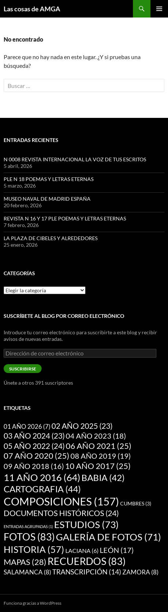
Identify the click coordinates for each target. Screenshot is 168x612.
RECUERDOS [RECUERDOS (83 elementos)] (86, 561)
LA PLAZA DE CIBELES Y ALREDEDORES (51, 238)
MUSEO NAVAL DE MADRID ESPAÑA (47, 199)
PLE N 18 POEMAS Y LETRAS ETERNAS (48, 179)
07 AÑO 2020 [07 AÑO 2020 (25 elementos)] (36, 456)
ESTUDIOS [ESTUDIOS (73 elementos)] (86, 524)
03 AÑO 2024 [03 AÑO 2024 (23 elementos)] (34, 435)
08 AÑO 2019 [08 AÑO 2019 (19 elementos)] (100, 455)
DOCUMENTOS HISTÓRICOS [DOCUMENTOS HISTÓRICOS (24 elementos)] (61, 513)
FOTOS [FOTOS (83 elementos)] (29, 537)
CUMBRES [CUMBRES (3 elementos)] (135, 504)
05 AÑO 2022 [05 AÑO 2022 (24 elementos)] (34, 446)
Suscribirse (22, 369)
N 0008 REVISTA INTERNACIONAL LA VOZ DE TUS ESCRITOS (75, 159)
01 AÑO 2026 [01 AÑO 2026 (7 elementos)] (27, 426)
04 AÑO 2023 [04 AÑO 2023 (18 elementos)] (96, 435)
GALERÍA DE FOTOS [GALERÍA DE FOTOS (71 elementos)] (108, 537)
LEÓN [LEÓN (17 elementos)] (117, 550)
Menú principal (159, 9)
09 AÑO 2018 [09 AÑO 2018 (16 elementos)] (34, 466)
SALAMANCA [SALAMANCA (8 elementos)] (27, 572)
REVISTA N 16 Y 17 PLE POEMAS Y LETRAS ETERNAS (65, 218)
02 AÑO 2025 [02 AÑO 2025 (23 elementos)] (81, 426)
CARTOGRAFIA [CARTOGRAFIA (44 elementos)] (42, 489)
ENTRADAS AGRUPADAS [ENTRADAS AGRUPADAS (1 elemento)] (28, 526)
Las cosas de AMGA (32, 9)
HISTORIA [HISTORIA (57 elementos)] (34, 549)
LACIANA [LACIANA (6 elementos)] (82, 550)
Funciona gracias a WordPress (32, 603)
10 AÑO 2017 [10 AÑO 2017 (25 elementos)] (98, 466)
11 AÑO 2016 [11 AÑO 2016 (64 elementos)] (42, 477)
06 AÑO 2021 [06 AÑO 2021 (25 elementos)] (98, 446)
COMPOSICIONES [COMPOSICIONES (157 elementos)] (61, 501)
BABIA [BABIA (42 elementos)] (103, 478)
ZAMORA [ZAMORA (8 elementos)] (140, 572)
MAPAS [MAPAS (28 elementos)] (25, 562)
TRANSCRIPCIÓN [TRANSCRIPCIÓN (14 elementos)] (86, 571)
